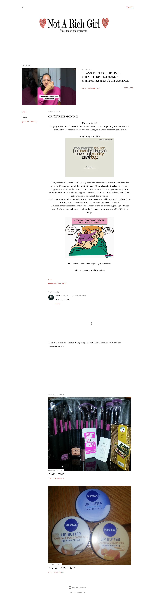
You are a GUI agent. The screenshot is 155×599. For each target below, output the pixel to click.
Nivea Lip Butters (61, 568)
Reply (58, 303)
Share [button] (84, 88)
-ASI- (84, 592)
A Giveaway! (56, 474)
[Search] (129, 7)
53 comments (59, 478)
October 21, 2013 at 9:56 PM (76, 296)
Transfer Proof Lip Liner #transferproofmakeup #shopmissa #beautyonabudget (106, 76)
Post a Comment (94, 88)
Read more (128, 88)
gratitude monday (29, 122)
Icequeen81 (61, 296)
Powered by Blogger (77, 587)
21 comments (58, 572)
